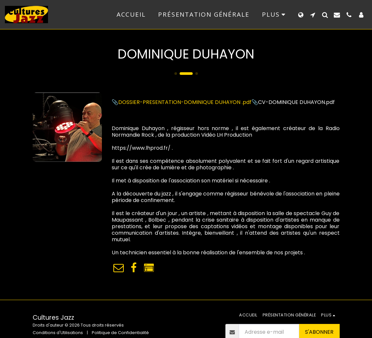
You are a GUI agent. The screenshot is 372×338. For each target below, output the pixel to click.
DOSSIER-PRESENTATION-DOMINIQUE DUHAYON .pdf (184, 102)
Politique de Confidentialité (120, 332)
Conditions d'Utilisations (58, 332)
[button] (312, 14)
